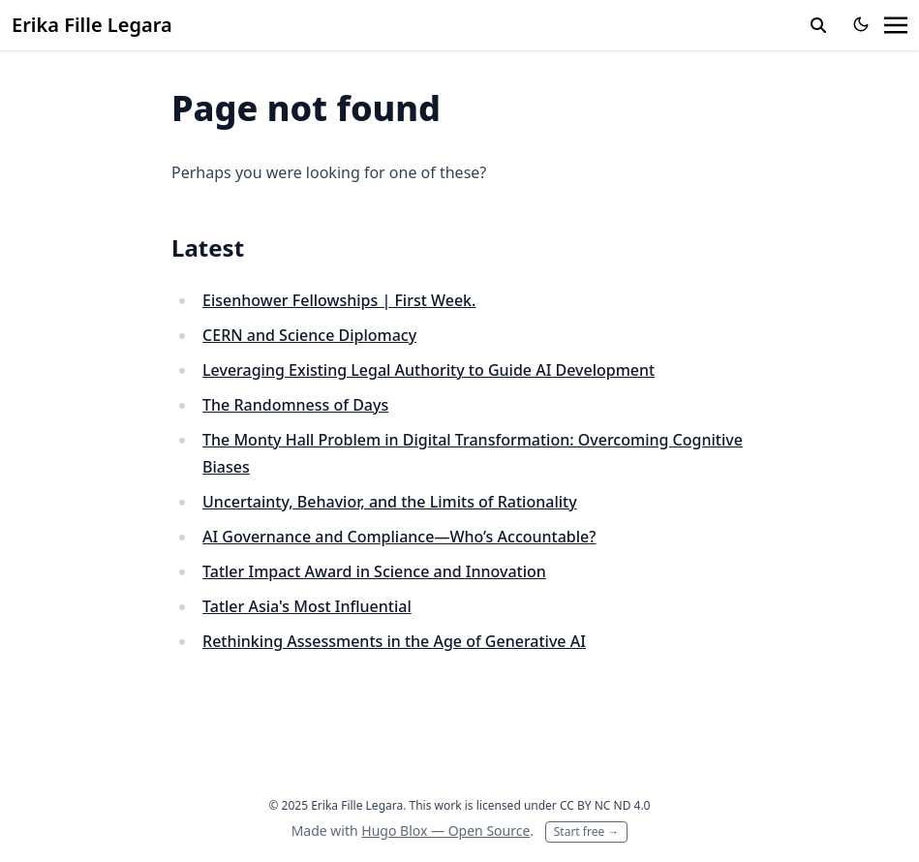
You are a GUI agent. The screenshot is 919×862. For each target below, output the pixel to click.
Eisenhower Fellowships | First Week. (338, 300)
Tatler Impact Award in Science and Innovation (374, 571)
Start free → (587, 831)
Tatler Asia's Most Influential (307, 606)
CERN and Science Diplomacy (309, 335)
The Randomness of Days (295, 405)
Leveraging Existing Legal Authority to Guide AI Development (428, 370)
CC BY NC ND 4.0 (605, 805)
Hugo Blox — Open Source (445, 830)
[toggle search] (818, 25)
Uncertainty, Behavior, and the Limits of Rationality (389, 501)
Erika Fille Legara (92, 25)
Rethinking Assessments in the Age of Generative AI (394, 641)
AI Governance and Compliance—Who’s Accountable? (399, 536)
